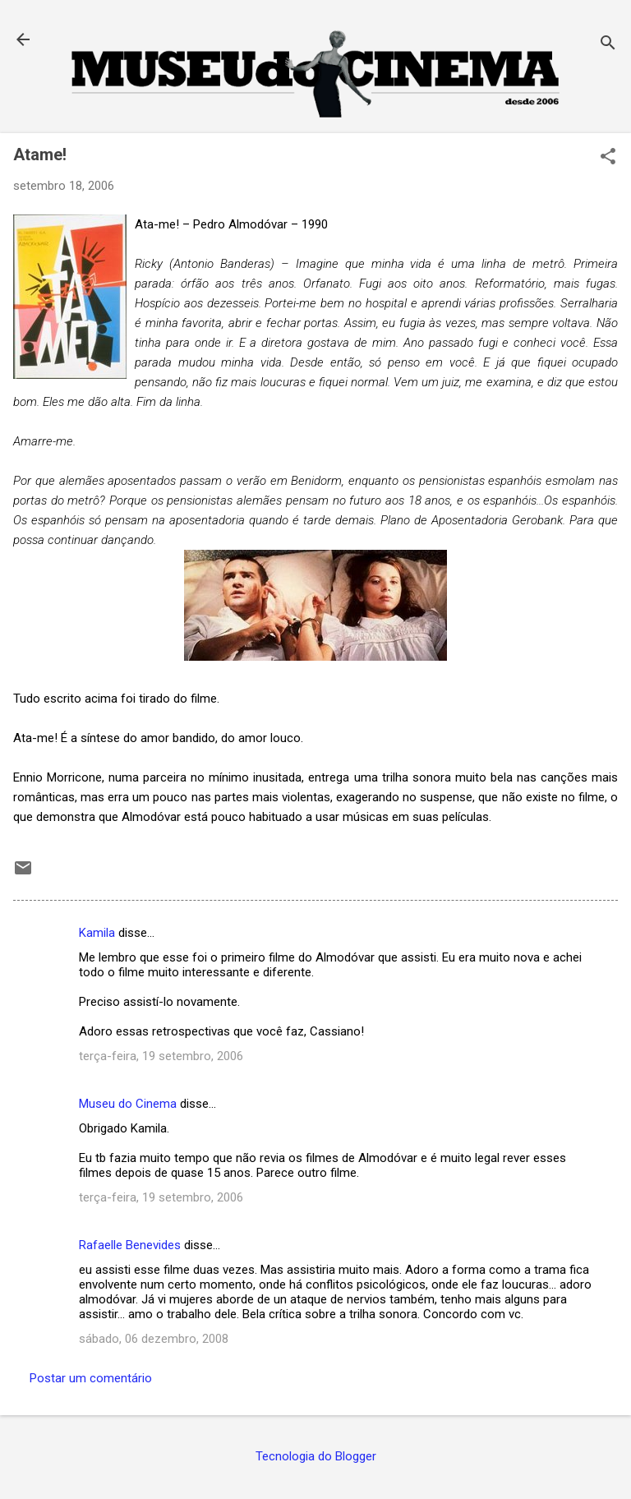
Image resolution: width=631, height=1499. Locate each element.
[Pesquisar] (608, 45)
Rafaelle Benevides (130, 1245)
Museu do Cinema (128, 1103)
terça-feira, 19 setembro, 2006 (161, 1056)
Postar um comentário (91, 1378)
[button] (608, 157)
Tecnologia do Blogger (316, 1456)
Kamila (97, 932)
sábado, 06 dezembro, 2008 (153, 1338)
